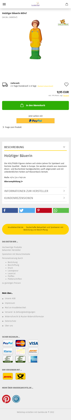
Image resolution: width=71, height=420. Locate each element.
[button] (10, 210)
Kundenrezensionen (18, 198)
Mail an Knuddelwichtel (15, 307)
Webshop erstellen (25, 412)
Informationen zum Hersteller (26, 191)
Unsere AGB (10, 298)
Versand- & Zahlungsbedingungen (20, 312)
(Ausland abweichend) (45, 86)
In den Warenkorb (32, 105)
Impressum (10, 303)
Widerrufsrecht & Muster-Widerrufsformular (24, 316)
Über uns (9, 326)
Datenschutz (10, 321)
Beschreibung (14, 147)
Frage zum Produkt (13, 127)
